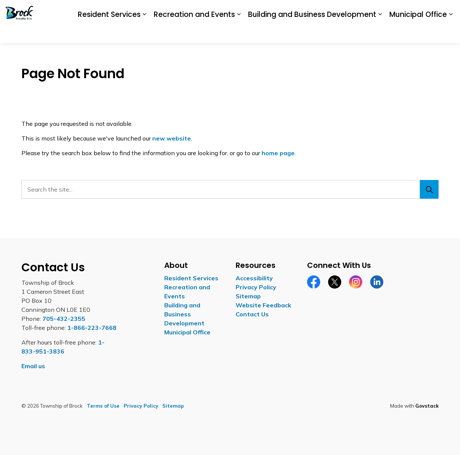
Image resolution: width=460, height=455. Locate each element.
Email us (33, 366)
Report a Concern (376, 10)
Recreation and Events (194, 32)
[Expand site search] (446, 11)
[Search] (429, 189)
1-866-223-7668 (92, 327)
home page (278, 153)
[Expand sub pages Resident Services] (144, 33)
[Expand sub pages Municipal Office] (450, 33)
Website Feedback (263, 305)
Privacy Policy (256, 287)
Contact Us (419, 10)
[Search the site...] (230, 189)
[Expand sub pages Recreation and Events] (238, 33)
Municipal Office (418, 32)
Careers (337, 10)
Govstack (427, 406)
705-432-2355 (63, 318)
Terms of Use (103, 406)
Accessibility (306, 10)
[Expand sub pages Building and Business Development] (380, 33)
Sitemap (248, 296)
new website (171, 138)
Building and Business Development (312, 32)
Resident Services (109, 32)
